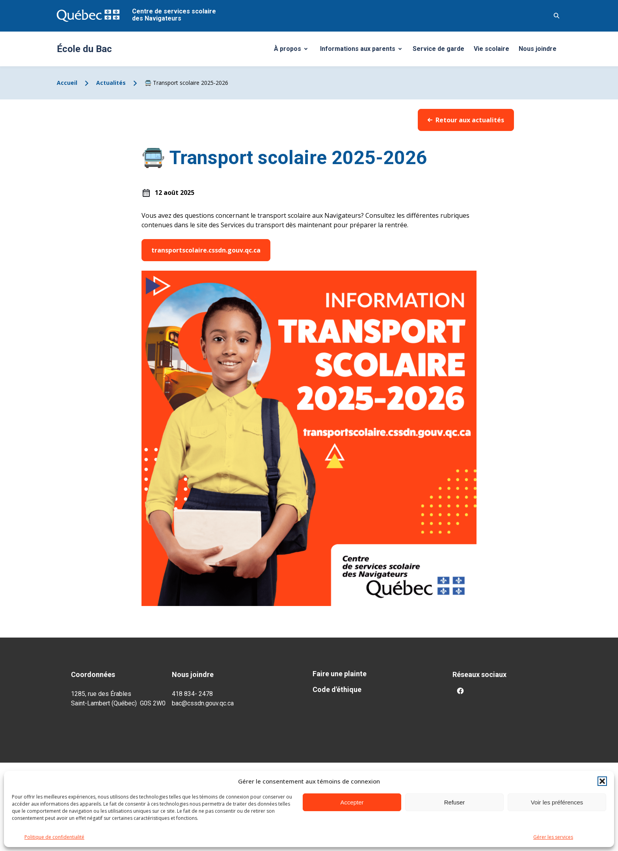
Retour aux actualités (466, 120)
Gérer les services (553, 837)
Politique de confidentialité (54, 837)
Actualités (111, 82)
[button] (602, 781)
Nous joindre (538, 48)
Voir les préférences (557, 802)
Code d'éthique (337, 689)
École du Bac (84, 49)
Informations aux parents (363, 51)
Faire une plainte (340, 674)
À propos (294, 51)
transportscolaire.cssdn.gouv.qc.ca (206, 250)
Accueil (67, 82)
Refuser (454, 802)
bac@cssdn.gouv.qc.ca (203, 703)
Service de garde (438, 48)
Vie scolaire (491, 48)
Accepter (351, 802)
